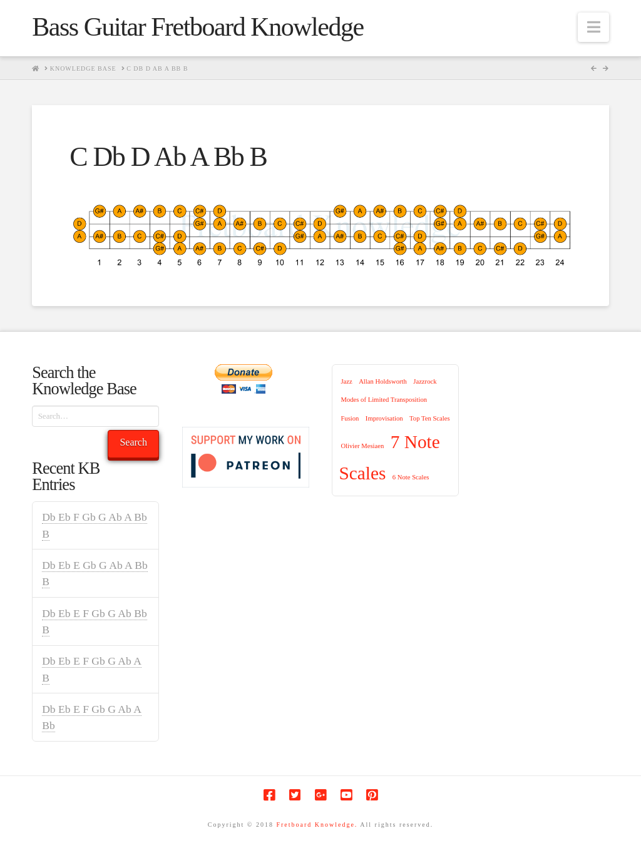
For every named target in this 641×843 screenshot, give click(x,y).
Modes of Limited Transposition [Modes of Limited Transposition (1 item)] (384, 399)
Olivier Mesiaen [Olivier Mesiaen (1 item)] (362, 445)
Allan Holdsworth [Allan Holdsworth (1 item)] (383, 381)
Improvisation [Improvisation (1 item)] (384, 418)
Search (133, 442)
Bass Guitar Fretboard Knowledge (197, 27)
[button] (593, 27)
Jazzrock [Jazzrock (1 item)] (424, 381)
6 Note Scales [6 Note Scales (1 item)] (410, 477)
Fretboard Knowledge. (316, 824)
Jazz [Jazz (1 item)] (346, 381)
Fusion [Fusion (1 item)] (350, 418)
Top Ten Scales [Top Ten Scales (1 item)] (429, 418)
